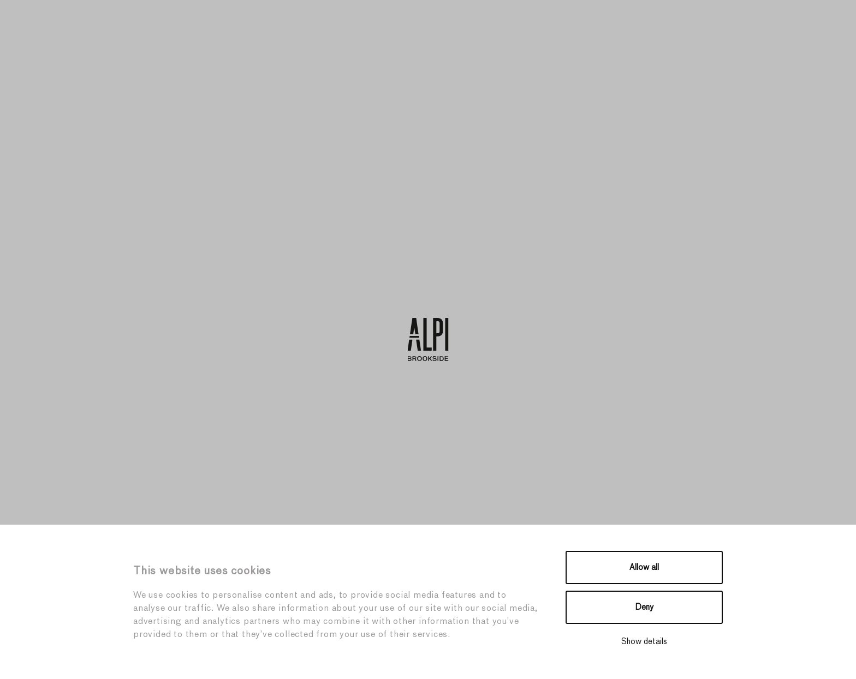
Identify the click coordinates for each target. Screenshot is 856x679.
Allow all (644, 567)
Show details (644, 642)
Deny (644, 607)
